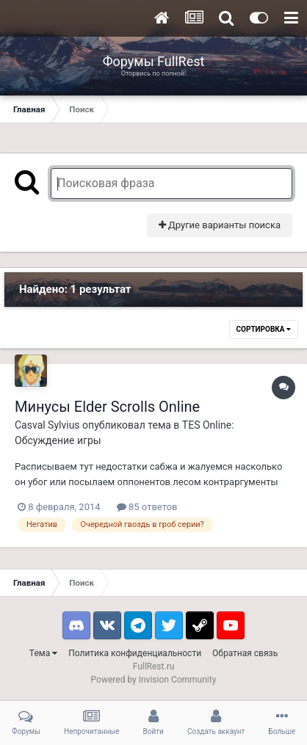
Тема (43, 653)
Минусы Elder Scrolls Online (107, 406)
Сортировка (263, 329)
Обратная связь (245, 653)
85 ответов (147, 506)
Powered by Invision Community (154, 680)
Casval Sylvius (47, 425)
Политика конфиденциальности (134, 653)
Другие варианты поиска (220, 224)
